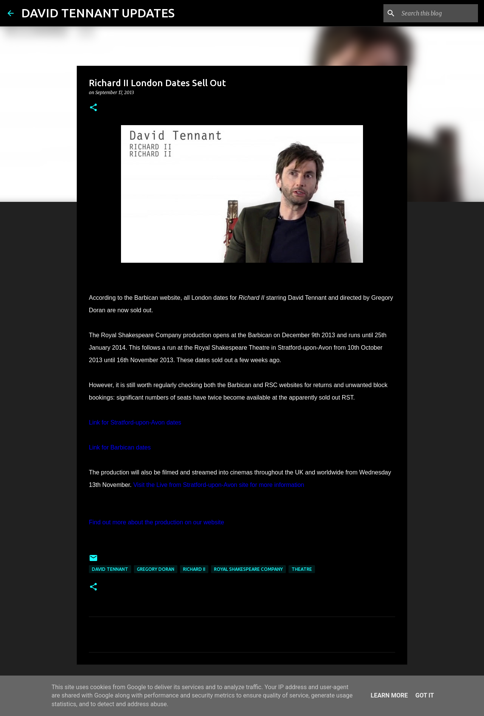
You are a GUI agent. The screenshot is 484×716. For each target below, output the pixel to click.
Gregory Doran (155, 569)
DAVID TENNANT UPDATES (98, 13)
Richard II (194, 569)
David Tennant (110, 569)
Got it (424, 695)
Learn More (389, 695)
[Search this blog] (438, 13)
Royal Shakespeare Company (248, 569)
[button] (93, 108)
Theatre (302, 569)
